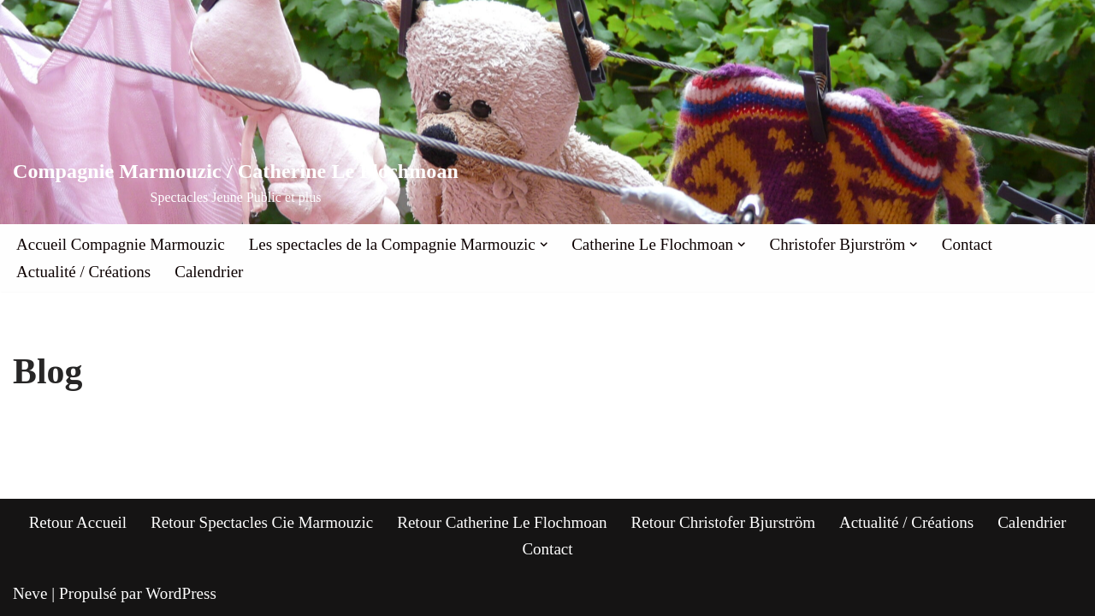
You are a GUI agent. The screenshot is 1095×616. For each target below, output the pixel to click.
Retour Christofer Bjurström (723, 522)
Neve (30, 593)
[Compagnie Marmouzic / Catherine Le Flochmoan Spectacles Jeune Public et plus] (236, 183)
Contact (967, 244)
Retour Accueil (78, 522)
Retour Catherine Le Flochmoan (502, 522)
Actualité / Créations (83, 272)
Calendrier (209, 272)
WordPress (180, 593)
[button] (544, 244)
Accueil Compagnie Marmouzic (120, 244)
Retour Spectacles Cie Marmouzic (262, 522)
